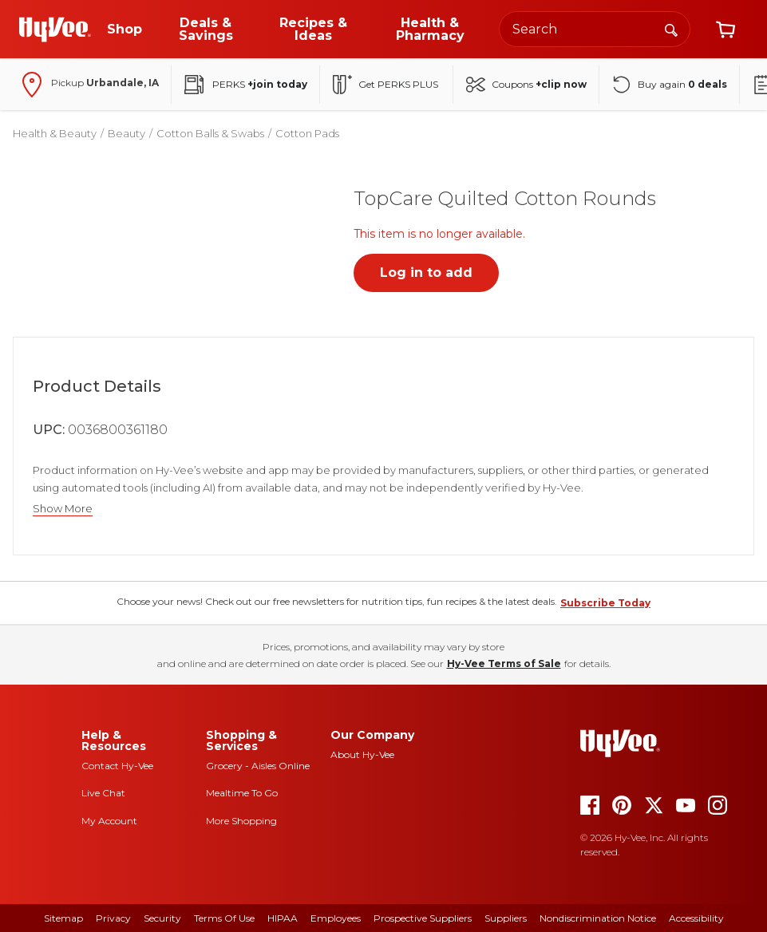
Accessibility (696, 918)
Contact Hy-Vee (117, 766)
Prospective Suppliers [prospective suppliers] (423, 918)
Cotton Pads (307, 133)
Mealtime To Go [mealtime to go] (242, 793)
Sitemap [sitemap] (63, 918)
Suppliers (505, 918)
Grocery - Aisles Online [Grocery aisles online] (258, 766)
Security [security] (162, 918)
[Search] (671, 28)
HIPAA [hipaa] (282, 918)
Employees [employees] (335, 918)
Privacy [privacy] (113, 918)
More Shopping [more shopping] (241, 821)
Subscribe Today (605, 603)
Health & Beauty (55, 133)
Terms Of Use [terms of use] (224, 918)
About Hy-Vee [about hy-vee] (362, 754)
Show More (63, 509)
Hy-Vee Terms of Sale (504, 663)
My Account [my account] (109, 821)
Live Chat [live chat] (103, 793)
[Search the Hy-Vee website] (594, 29)
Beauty (126, 133)
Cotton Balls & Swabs (210, 133)
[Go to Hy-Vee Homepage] (55, 29)
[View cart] (725, 29)
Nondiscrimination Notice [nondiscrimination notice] (598, 918)
